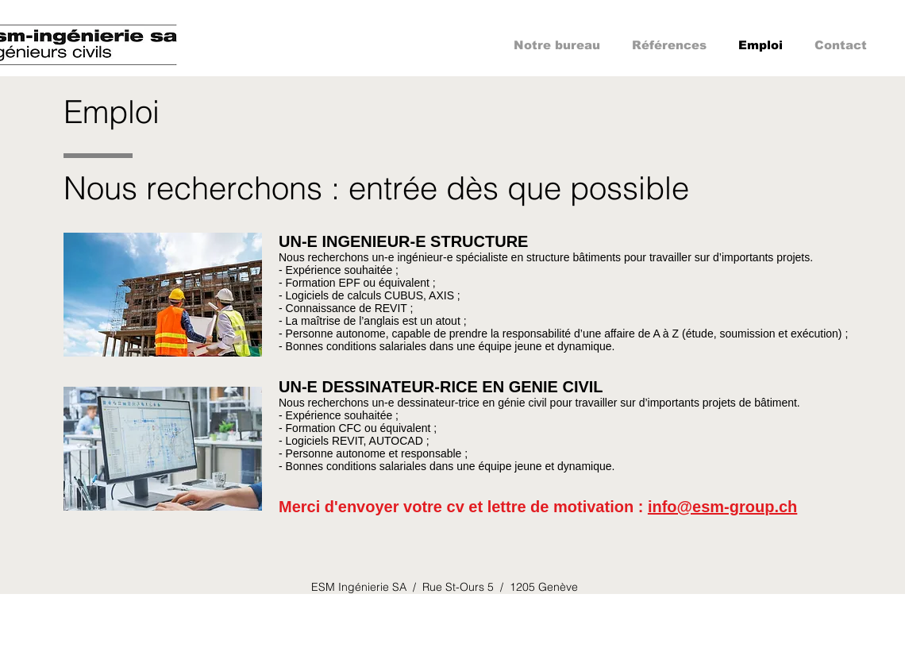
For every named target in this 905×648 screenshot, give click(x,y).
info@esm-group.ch (722, 506)
